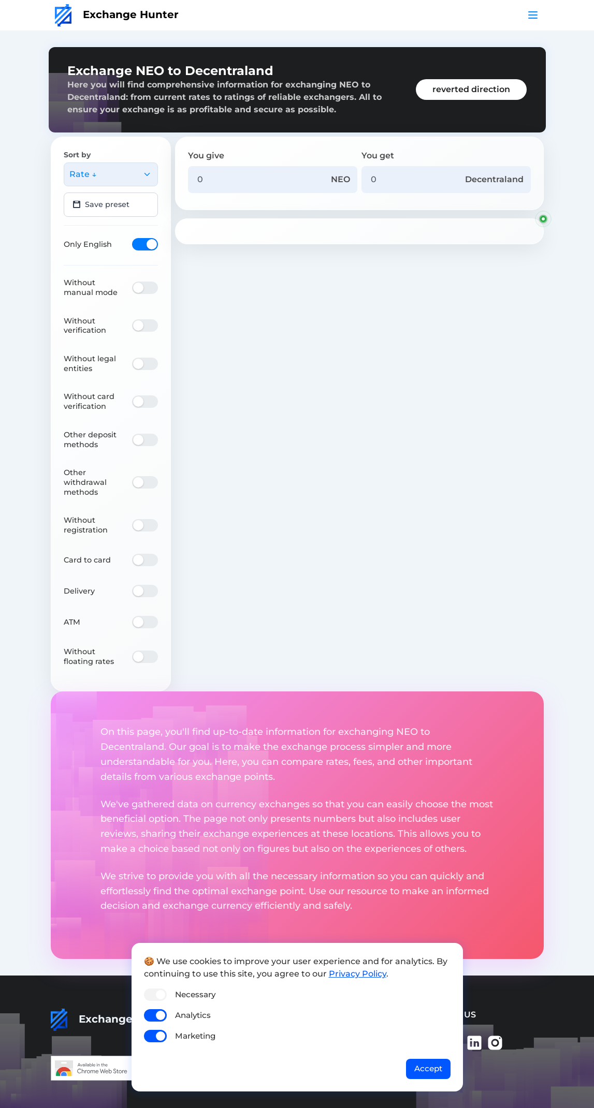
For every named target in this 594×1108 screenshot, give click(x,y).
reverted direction (471, 89)
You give (206, 155)
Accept (428, 1068)
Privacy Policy (357, 974)
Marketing (195, 1036)
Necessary (195, 994)
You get (377, 155)
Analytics (193, 1015)
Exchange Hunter (117, 14)
